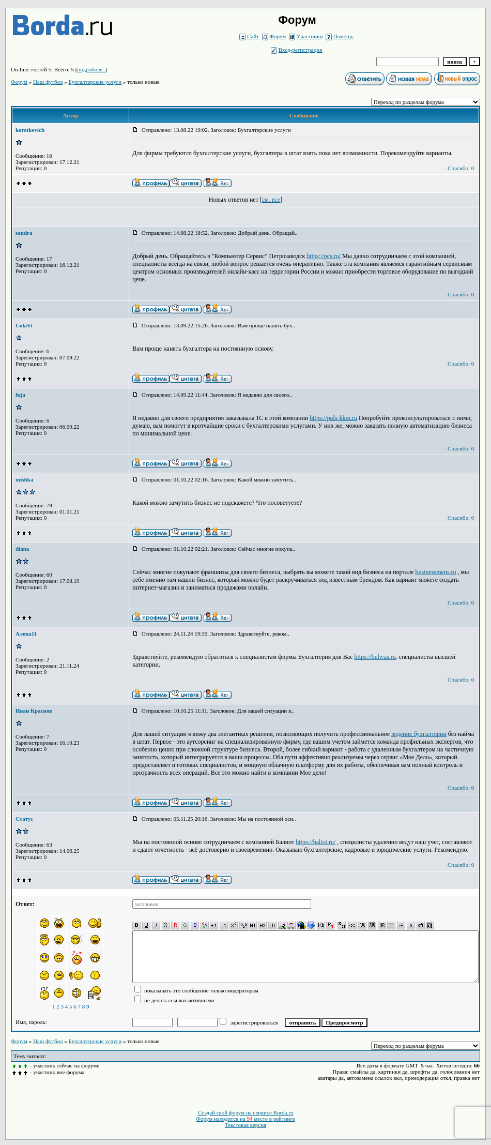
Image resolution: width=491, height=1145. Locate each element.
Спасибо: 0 (461, 168)
